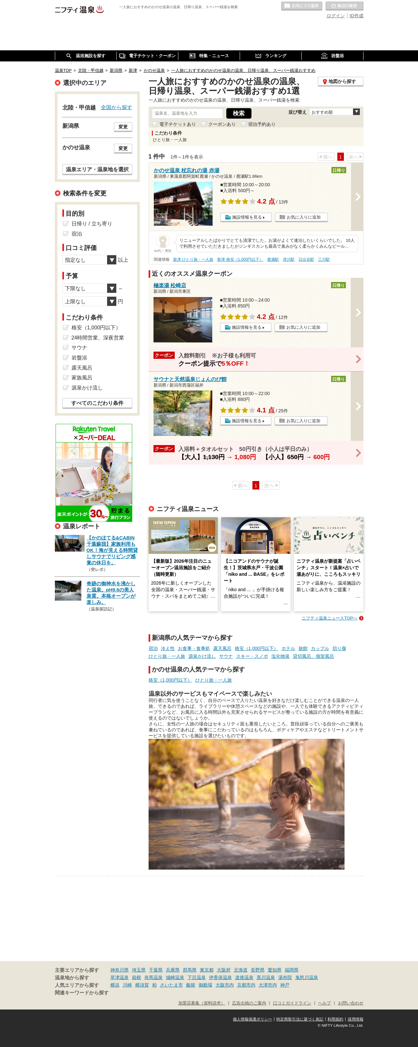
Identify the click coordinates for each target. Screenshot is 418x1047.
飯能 (190, 985)
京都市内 (246, 985)
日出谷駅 (306, 259)
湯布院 (285, 977)
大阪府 (224, 969)
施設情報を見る (247, 217)
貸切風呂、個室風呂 (313, 656)
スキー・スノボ (252, 656)
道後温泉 (244, 977)
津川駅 (289, 259)
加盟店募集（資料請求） (201, 1003)
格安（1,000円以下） (256, 648)
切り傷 (339, 648)
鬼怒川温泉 (306, 977)
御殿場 (205, 985)
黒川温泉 (266, 977)
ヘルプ (324, 1003)
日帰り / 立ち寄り (92, 223)
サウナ (226, 656)
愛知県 (274, 969)
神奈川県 (119, 969)
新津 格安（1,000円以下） (240, 259)
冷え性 (168, 648)
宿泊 (153, 648)
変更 (123, 126)
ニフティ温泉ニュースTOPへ (329, 618)
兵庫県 (173, 969)
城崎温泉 (175, 977)
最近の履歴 (344, 6)
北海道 (241, 969)
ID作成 (356, 15)
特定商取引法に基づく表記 (299, 1019)
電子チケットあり (177, 124)
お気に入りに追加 (304, 217)
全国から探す (116, 107)
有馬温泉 (153, 977)
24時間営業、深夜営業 (98, 338)
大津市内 (268, 985)
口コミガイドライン (292, 1003)
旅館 (303, 648)
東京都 (207, 969)
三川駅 (324, 259)
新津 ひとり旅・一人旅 (193, 259)
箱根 (136, 977)
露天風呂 (222, 648)
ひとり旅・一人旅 (167, 656)
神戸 (284, 985)
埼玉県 (139, 969)
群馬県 (190, 969)
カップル (320, 648)
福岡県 (291, 969)
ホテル (288, 648)
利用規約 (335, 1019)
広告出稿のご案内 (249, 1003)
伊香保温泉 (220, 977)
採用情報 (355, 1019)
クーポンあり (222, 124)
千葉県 (156, 969)
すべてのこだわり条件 (97, 403)
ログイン (336, 15)
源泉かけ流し (202, 656)
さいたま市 (171, 985)
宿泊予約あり (262, 124)
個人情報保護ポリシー (252, 1019)
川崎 (127, 985)
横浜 (115, 985)
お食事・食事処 (194, 648)
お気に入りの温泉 (301, 6)
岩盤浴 (79, 357)
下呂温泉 (196, 977)
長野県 (258, 969)
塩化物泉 (280, 656)
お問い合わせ (350, 1003)
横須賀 (142, 985)
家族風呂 (82, 377)
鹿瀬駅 (273, 259)
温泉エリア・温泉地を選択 (97, 169)
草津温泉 (119, 977)
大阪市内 (225, 985)
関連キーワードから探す (82, 992)
